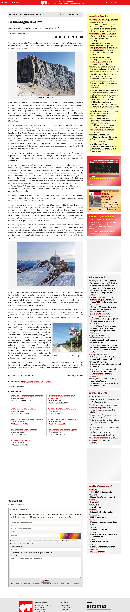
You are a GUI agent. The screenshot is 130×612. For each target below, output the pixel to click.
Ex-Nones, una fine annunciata (103, 405)
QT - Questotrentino (98, 402)
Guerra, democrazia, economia (107, 196)
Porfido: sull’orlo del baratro (21, 376)
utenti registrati (52, 514)
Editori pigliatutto (74, 376)
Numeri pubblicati (67, 605)
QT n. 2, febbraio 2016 (58, 424)
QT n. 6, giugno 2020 (20, 445)
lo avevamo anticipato (63, 108)
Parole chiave (65, 607)
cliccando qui (28, 543)
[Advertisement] (45, 473)
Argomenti (64, 610)
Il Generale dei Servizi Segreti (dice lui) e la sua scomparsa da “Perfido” (104, 422)
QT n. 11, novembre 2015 (23, 14)
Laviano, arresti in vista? (100, 432)
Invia (45, 581)
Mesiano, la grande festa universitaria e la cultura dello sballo (103, 410)
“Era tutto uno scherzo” (100, 397)
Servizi (39, 14)
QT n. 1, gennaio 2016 (20, 424)
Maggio (103, 534)
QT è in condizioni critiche (101, 178)
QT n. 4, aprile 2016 (20, 434)
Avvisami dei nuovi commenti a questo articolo (31, 553)
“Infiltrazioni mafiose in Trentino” (104, 438)
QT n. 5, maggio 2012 (57, 413)
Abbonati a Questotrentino (102, 216)
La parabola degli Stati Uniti (102, 435)
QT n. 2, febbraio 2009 (21, 413)
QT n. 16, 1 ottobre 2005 (59, 403)
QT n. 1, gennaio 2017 (58, 434)
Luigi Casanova (18, 33)
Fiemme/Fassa (37, 382)
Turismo (48, 382)
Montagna (25, 382)
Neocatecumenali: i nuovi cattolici (104, 399)
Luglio (103, 522)
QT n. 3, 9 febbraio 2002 (22, 400)
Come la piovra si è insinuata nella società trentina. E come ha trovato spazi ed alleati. (104, 69)
